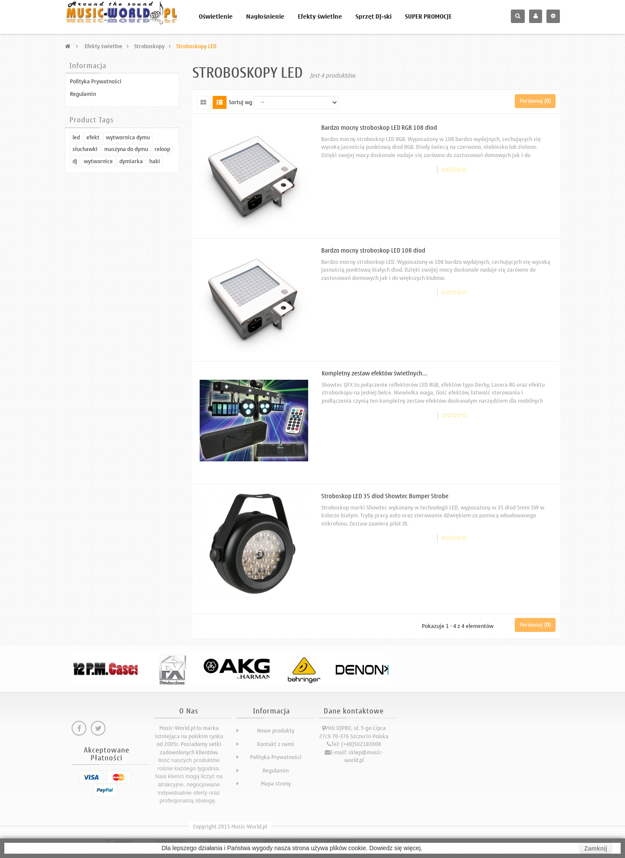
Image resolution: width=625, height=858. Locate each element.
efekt (92, 260)
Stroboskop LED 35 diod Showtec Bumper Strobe (384, 496)
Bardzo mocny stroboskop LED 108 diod (373, 250)
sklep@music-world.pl (363, 756)
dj (74, 284)
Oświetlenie (216, 16)
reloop (162, 272)
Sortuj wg (240, 103)
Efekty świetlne (320, 16)
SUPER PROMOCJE (428, 16)
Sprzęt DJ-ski (373, 16)
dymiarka (131, 284)
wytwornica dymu (128, 260)
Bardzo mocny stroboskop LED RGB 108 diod (379, 128)
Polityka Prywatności (96, 81)
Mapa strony (276, 784)
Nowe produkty (275, 731)
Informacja (87, 66)
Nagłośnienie (265, 16)
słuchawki (85, 272)
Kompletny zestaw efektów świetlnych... (375, 373)
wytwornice (98, 284)
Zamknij (595, 848)
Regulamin (83, 94)
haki (154, 284)
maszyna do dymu (126, 272)
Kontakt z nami (275, 744)
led (76, 260)
